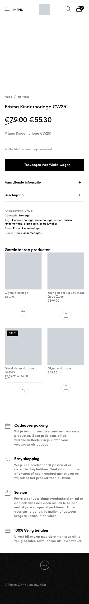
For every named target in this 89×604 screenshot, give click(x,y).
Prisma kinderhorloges (27, 228)
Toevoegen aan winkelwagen (47, 165)
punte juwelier (48, 224)
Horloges (23, 97)
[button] (23, 312)
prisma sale (31, 224)
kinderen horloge (22, 220)
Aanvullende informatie (23, 182)
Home (8, 97)
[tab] (44, 182)
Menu (18, 10)
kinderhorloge (43, 220)
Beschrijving (14, 195)
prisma (58, 220)
